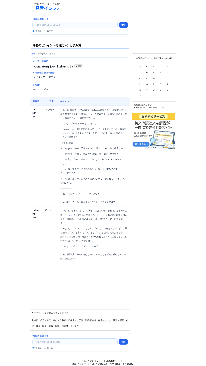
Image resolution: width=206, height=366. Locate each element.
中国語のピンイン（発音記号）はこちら (149, 107)
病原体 (101, 320)
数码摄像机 (90, 320)
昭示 (122, 320)
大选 (109, 320)
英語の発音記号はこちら (143, 105)
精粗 (57, 326)
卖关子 (71, 320)
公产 (42, 320)
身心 (55, 320)
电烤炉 (35, 320)
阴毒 (115, 320)
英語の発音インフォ (92, 361)
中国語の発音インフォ (113, 361)
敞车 (49, 320)
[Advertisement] (121, 6)
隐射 (44, 326)
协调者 (65, 326)
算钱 (51, 326)
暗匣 (77, 326)
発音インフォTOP (79, 364)
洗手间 (63, 320)
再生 (34, 117)
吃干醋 (80, 320)
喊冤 (38, 326)
